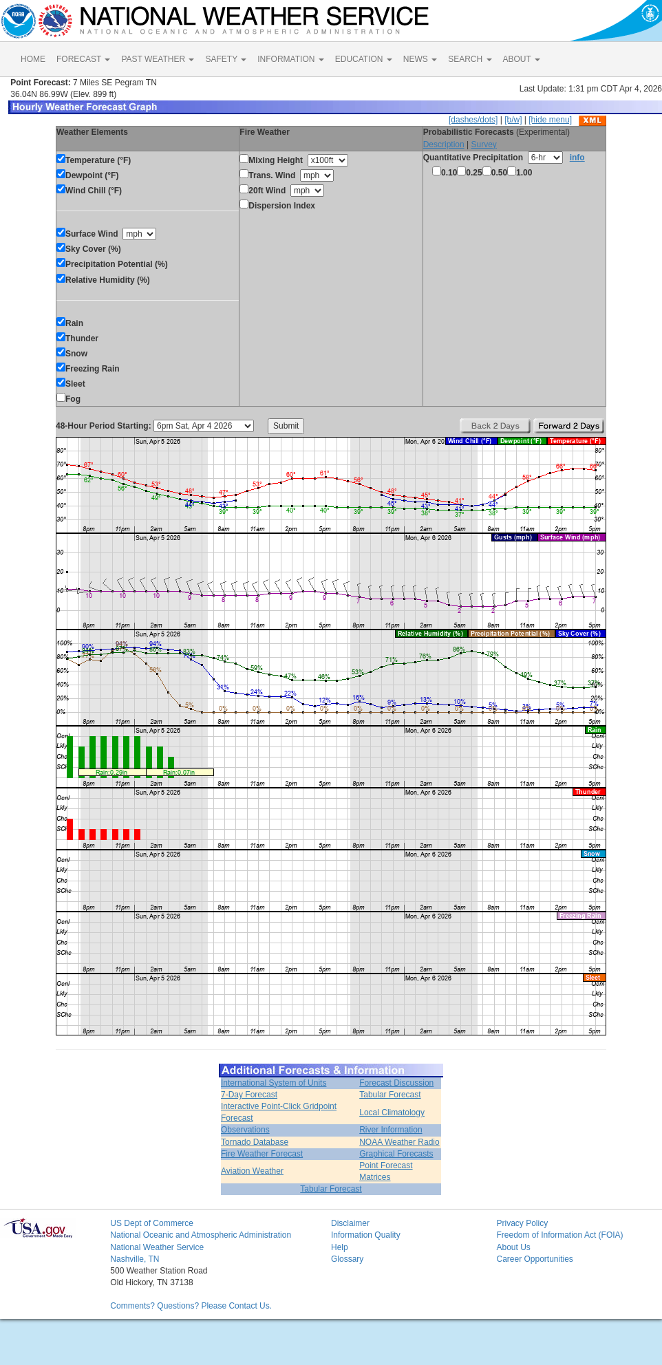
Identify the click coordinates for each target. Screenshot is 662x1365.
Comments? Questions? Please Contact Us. (191, 1306)
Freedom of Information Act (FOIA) (559, 1235)
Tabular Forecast (389, 1094)
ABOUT (521, 59)
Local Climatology (392, 1112)
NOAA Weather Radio (399, 1142)
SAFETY (225, 59)
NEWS (420, 59)
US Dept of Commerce (151, 1223)
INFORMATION (290, 59)
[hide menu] (550, 120)
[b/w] (513, 120)
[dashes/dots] (473, 120)
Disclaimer (350, 1223)
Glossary (347, 1259)
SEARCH (469, 59)
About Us (513, 1247)
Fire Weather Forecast (262, 1154)
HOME (33, 59)
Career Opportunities (534, 1259)
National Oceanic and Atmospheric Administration (200, 1235)
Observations (245, 1130)
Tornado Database (254, 1142)
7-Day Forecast (249, 1094)
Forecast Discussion (396, 1083)
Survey (483, 144)
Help (339, 1247)
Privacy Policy (522, 1223)
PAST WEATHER (157, 59)
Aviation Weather (252, 1171)
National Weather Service (157, 1247)
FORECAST (83, 59)
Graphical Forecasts (396, 1154)
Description (444, 144)
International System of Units (273, 1083)
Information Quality (366, 1235)
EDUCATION (363, 59)
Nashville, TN (134, 1259)
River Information (390, 1130)
